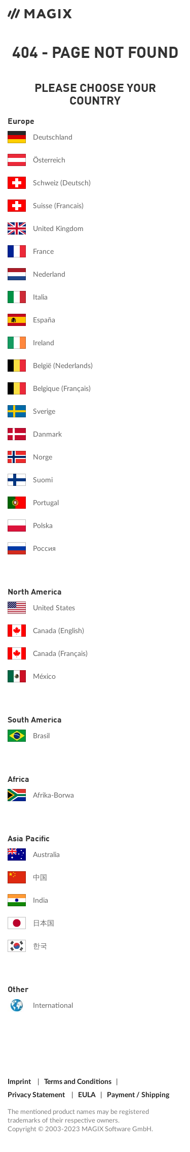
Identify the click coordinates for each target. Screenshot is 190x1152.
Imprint (19, 1081)
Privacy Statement (36, 1095)
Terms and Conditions (77, 1081)
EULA (87, 1095)
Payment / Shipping (138, 1095)
